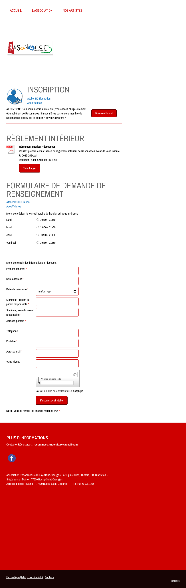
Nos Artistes (72, 10)
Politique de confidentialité (57, 391)
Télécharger (29, 168)
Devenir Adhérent (104, 113)
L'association (42, 10)
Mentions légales (13, 577)
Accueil (16, 10)
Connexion (175, 580)
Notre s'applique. (60, 391)
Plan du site (49, 577)
